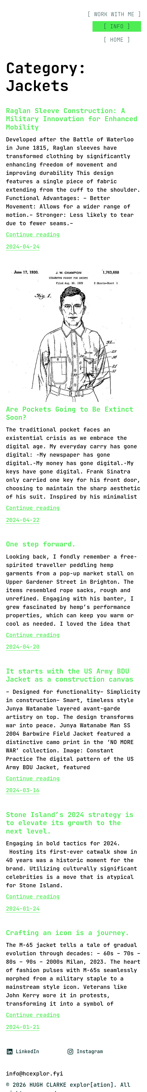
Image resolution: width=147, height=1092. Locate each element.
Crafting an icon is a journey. (67, 933)
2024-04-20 (23, 646)
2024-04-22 (23, 519)
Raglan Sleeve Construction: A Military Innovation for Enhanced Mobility (71, 119)
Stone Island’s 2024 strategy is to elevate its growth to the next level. (69, 823)
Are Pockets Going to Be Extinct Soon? (69, 413)
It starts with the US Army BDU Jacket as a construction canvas (69, 675)
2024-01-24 (23, 908)
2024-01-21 (23, 1026)
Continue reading (33, 234)
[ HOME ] (116, 39)
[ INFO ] (116, 26)
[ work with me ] (114, 14)
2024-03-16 (23, 790)
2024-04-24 (23, 246)
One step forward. (41, 544)
